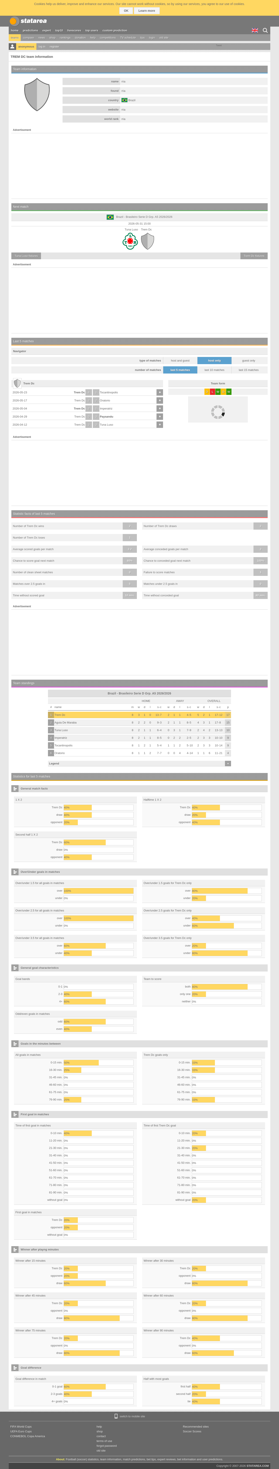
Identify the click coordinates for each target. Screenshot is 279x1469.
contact (101, 1436)
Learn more (146, 10)
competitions (108, 37)
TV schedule (128, 37)
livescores (74, 30)
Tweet (219, 45)
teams (15, 37)
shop (52, 37)
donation (80, 37)
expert (47, 30)
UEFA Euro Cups (21, 1431)
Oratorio (105, 400)
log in (42, 46)
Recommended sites (196, 1426)
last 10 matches (214, 370)
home (15, 30)
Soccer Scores (192, 1431)
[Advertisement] (139, 165)
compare (28, 37)
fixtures (26, 256)
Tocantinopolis (109, 392)
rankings (65, 37)
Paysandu (106, 416)
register (54, 46)
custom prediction (115, 30)
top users (91, 30)
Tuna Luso (106, 424)
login (152, 37)
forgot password (107, 1445)
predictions (30, 30)
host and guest (180, 360)
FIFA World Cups (21, 1426)
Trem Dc (79, 392)
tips (142, 37)
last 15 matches (249, 370)
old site (163, 37)
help (93, 37)
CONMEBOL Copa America (27, 1436)
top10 (59, 30)
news (41, 37)
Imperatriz (106, 408)
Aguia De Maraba (65, 722)
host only (214, 360)
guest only (248, 360)
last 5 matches (180, 370)
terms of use (104, 1441)
